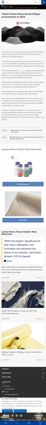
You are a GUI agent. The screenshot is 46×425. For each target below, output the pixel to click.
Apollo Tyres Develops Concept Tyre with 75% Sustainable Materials (19, 312)
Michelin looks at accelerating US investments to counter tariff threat (27, 138)
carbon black (22, 70)
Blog (11, 6)
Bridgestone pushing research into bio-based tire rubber (26, 131)
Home (5, 6)
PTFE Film (23, 221)
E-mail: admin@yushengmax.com (10, 393)
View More (40, 277)
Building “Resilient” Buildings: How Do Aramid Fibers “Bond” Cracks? (22, 353)
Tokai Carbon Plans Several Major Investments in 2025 (20, 8)
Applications (6, 373)
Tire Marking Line (23, 185)
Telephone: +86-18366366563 (8, 387)
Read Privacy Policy (20, 411)
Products (5, 369)
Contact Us (6, 382)
